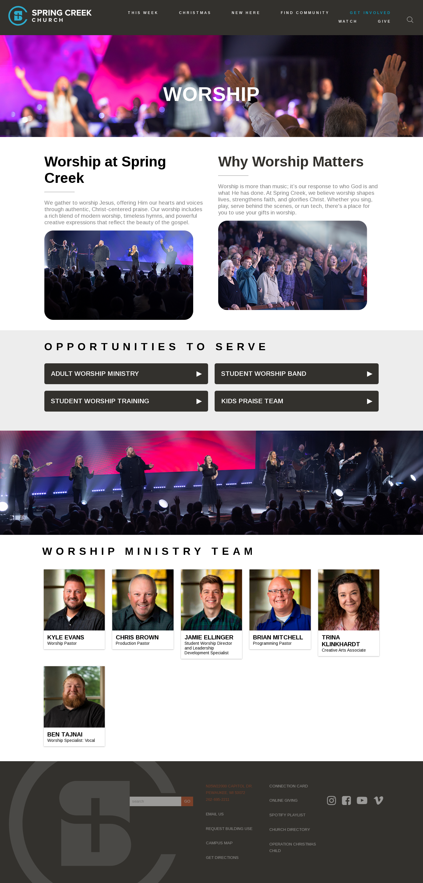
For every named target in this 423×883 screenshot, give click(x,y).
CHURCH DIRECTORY (292, 829)
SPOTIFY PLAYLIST (290, 815)
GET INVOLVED (370, 13)
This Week (143, 13)
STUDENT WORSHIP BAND (263, 373)
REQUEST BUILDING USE (231, 828)
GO (189, 801)
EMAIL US (217, 814)
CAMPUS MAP (221, 843)
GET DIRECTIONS (224, 857)
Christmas (195, 13)
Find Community (305, 13)
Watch (348, 21)
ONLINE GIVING (286, 800)
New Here (246, 13)
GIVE (384, 21)
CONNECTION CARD (291, 786)
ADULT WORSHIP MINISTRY (95, 373)
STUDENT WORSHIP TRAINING (100, 401)
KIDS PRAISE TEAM (252, 401)
